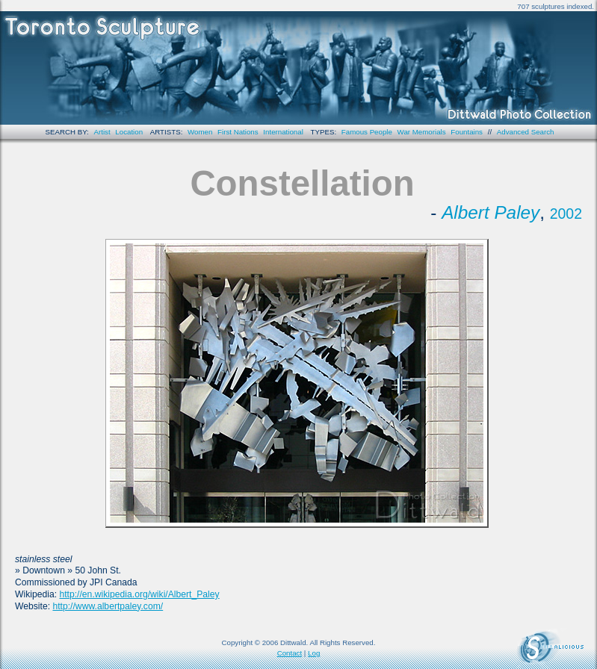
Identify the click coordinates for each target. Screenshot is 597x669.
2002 (566, 213)
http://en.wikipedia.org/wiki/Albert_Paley (139, 594)
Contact (290, 653)
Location (129, 132)
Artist (102, 132)
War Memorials (422, 132)
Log (314, 653)
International (283, 132)
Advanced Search (525, 132)
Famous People (366, 132)
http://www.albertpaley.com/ (107, 606)
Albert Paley (490, 212)
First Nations (238, 132)
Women (200, 132)
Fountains (467, 132)
